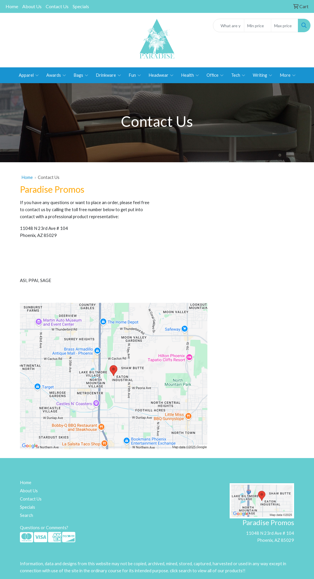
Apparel (29, 75)
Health (190, 75)
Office (215, 75)
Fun (135, 75)
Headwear (161, 75)
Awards (56, 75)
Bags (81, 75)
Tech (238, 75)
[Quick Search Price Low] (257, 25)
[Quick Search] (229, 25)
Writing (262, 75)
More (288, 75)
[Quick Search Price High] (284, 25)
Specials (81, 6)
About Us (32, 6)
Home (12, 6)
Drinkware (108, 75)
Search (26, 515)
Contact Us (57, 6)
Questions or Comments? (44, 527)
